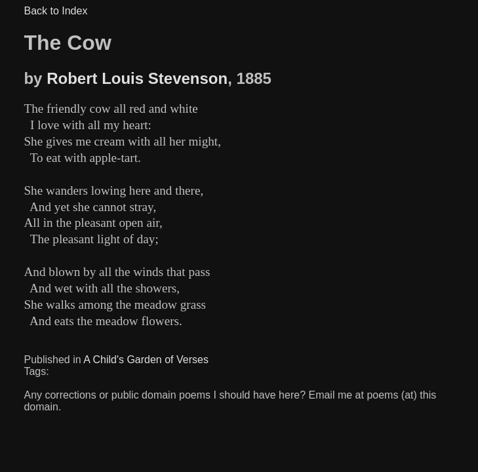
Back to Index (55, 10)
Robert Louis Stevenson (137, 78)
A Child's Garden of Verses (146, 359)
